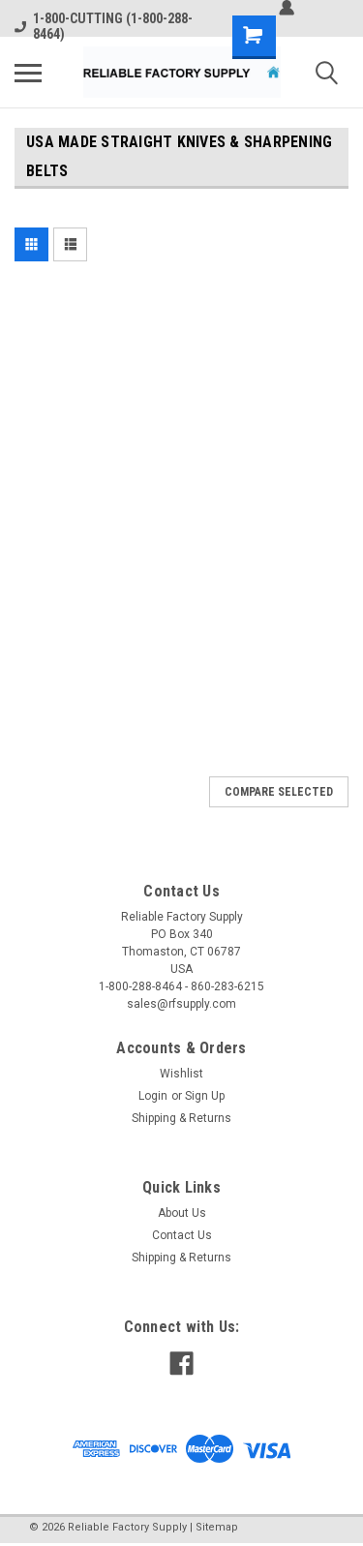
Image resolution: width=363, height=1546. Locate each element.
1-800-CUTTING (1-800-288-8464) (104, 26)
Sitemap (217, 1527)
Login (152, 1096)
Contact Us (182, 1235)
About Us (182, 1213)
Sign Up (205, 1096)
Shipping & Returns (181, 1118)
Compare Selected (279, 792)
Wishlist (181, 1073)
